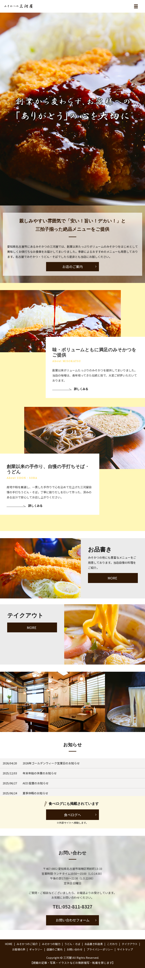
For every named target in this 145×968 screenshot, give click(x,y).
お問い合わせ (75, 949)
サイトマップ (125, 949)
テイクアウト (130, 944)
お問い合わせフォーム (72, 920)
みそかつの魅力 (51, 944)
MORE (112, 577)
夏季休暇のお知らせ (35, 793)
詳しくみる (80, 396)
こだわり (112, 944)
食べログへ (72, 814)
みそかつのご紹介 (27, 944)
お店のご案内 (72, 266)
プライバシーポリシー (100, 949)
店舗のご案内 (54, 949)
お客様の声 (18, 949)
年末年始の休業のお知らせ (40, 773)
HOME (8, 944)
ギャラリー (35, 949)
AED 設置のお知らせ (36, 783)
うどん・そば (72, 944)
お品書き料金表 (93, 944)
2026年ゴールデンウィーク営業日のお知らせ (51, 763)
